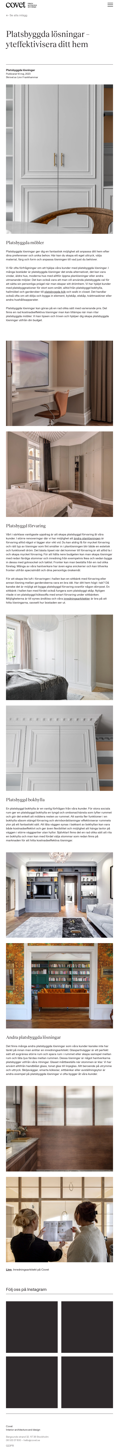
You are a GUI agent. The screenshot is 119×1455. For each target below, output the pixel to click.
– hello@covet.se (31, 1440)
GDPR (10, 1446)
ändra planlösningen (87, 538)
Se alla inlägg (16, 15)
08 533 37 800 (13, 1440)
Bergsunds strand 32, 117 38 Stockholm (27, 1437)
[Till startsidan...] (21, 5)
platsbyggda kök (55, 292)
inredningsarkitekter (77, 599)
